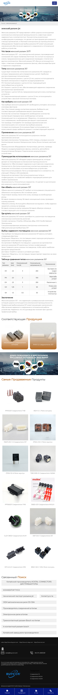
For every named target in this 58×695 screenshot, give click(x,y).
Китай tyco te (47, 596)
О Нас (36, 691)
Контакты (50, 691)
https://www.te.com (39, 642)
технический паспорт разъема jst (18, 596)
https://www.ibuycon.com (11, 642)
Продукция (22, 691)
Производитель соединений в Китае (20, 608)
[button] (53, 336)
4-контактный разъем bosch (16, 626)
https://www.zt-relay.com (26, 642)
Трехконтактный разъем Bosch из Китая (21, 620)
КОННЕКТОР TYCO (11, 590)
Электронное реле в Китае (15, 614)
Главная (3, 23)
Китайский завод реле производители (21, 633)
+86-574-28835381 (39, 653)
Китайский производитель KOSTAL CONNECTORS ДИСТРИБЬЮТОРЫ (29, 583)
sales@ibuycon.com (11, 653)
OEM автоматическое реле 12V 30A (19, 602)
